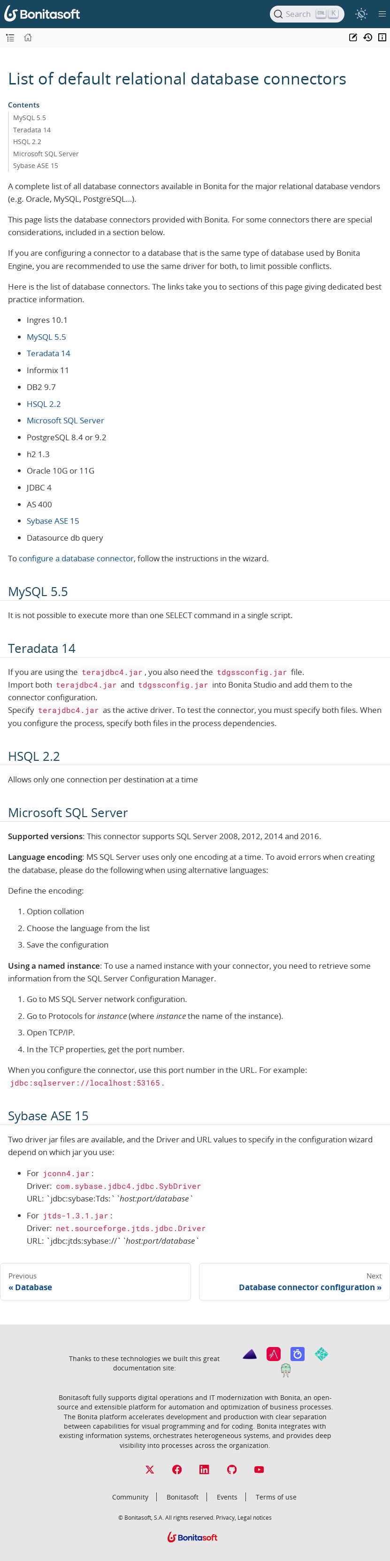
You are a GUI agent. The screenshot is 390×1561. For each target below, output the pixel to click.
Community (130, 1496)
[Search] (307, 14)
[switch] (361, 14)
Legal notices (254, 1517)
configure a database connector (76, 558)
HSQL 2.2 (27, 141)
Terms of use (276, 1496)
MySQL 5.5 (29, 117)
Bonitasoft (183, 1496)
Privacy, (226, 1517)
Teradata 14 (32, 129)
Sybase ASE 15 (35, 165)
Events (227, 1496)
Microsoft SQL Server (46, 153)
